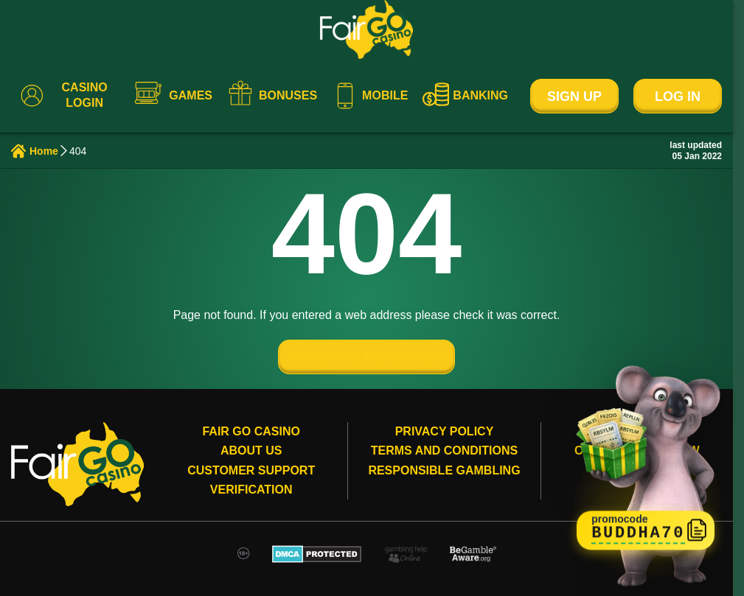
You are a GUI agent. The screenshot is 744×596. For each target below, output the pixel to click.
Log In (677, 96)
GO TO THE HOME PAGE (366, 357)
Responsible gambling (444, 470)
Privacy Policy (444, 431)
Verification (251, 489)
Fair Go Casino (250, 431)
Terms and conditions (444, 450)
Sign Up (574, 96)
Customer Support (251, 470)
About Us (251, 450)
